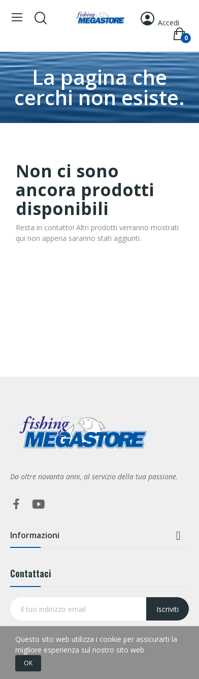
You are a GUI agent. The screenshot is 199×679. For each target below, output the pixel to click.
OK (28, 663)
